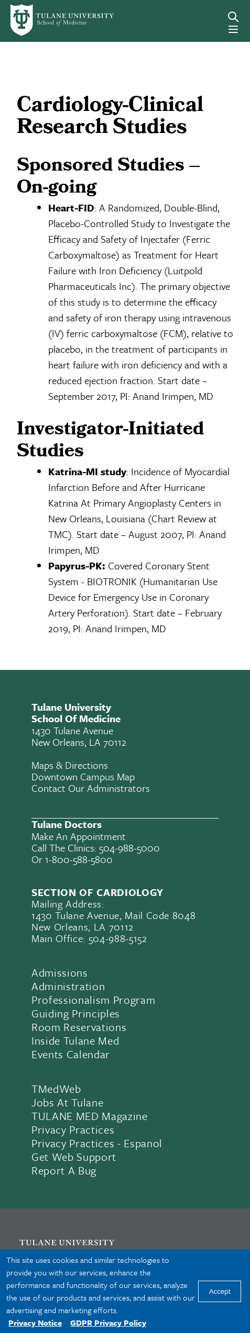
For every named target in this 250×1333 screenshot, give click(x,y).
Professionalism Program (93, 999)
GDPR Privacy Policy (108, 1322)
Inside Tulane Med (75, 1040)
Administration (68, 986)
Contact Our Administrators (90, 788)
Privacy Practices (72, 1129)
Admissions (59, 972)
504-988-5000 (129, 848)
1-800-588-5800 (79, 859)
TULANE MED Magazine (89, 1116)
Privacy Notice (35, 1322)
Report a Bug (63, 1170)
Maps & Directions (69, 765)
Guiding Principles (75, 1013)
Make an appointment (78, 836)
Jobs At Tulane (67, 1102)
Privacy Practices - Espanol (96, 1143)
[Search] (233, 16)
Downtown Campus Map (83, 776)
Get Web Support (73, 1156)
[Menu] (233, 29)
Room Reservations (78, 1027)
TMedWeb (56, 1088)
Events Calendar (70, 1054)
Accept (220, 1291)
